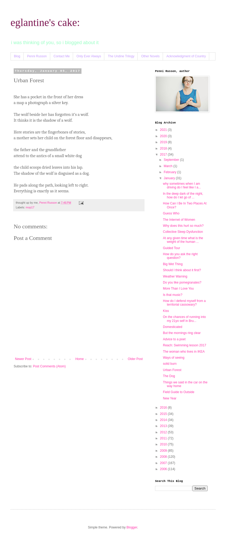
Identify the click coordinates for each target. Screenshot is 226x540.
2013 (164, 426)
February (170, 172)
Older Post (135, 359)
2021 (164, 130)
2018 (164, 148)
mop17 (30, 207)
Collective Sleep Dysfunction (183, 232)
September (172, 160)
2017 (164, 154)
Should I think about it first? (182, 270)
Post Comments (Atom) (49, 366)
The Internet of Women (179, 220)
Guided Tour (171, 248)
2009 (164, 450)
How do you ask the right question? (180, 256)
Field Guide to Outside (178, 392)
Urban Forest (172, 370)
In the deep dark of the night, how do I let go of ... (183, 195)
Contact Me (62, 56)
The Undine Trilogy (121, 56)
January (170, 178)
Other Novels (150, 56)
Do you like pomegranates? (182, 282)
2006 (164, 469)
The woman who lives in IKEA (184, 351)
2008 (164, 457)
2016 (164, 407)
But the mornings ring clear (182, 333)
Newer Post (23, 359)
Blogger (131, 527)
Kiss (166, 311)
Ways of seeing (173, 357)
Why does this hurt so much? (183, 226)
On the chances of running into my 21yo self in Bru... (184, 318)
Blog (17, 56)
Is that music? (172, 295)
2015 (164, 414)
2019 (164, 142)
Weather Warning (175, 276)
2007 (164, 463)
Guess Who (171, 213)
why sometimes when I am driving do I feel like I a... (182, 185)
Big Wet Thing (173, 264)
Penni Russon (37, 56)
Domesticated (172, 327)
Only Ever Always (88, 56)
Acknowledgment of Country (186, 56)
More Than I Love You (178, 288)
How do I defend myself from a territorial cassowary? (184, 302)
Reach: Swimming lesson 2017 (184, 345)
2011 (164, 438)
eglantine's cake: (45, 22)
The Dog (169, 376)
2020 (164, 136)
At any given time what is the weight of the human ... (183, 240)
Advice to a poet (174, 339)
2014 (164, 420)
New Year (169, 398)
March (168, 166)
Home (79, 359)
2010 (164, 444)
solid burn (170, 364)
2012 (164, 432)
